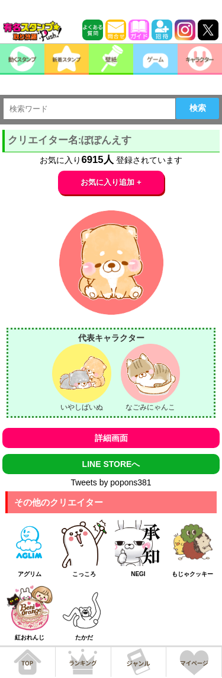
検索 (197, 108)
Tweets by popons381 (110, 482)
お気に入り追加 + (111, 182)
